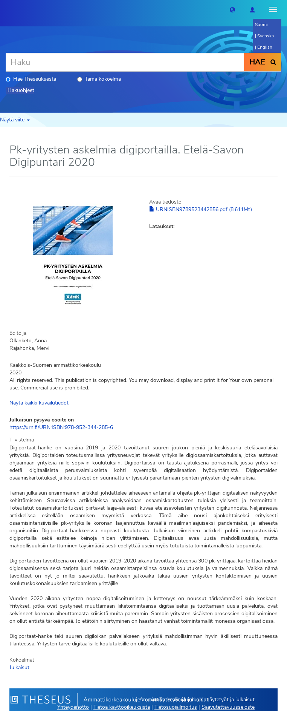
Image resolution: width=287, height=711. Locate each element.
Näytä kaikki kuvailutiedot (39, 402)
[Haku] (125, 62)
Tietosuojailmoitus (175, 707)
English (264, 47)
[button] (232, 9)
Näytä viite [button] (15, 119)
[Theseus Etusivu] (5, 9)
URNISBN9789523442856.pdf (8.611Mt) (200, 209)
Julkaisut (19, 667)
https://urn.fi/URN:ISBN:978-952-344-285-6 (61, 427)
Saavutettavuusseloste (228, 707)
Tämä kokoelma (99, 79)
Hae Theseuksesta (31, 79)
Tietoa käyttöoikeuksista (121, 707)
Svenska (265, 36)
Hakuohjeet (21, 90)
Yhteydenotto (73, 707)
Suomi (261, 24)
